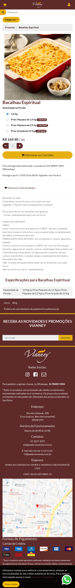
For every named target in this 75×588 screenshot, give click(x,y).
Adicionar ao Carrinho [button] (37, 155)
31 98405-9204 (57, 384)
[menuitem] (7, 303)
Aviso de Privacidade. (42, 577)
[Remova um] (5, 146)
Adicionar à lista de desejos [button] (20, 188)
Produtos (10, 27)
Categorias (10, 19)
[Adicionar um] (20, 146)
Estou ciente (11, 584)
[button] (7, 67)
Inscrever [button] (65, 337)
